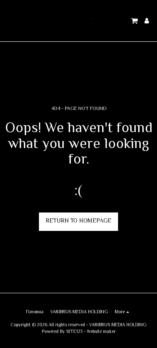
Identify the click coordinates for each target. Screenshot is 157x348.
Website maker (101, 331)
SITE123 (74, 331)
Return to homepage (78, 221)
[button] (9, 20)
